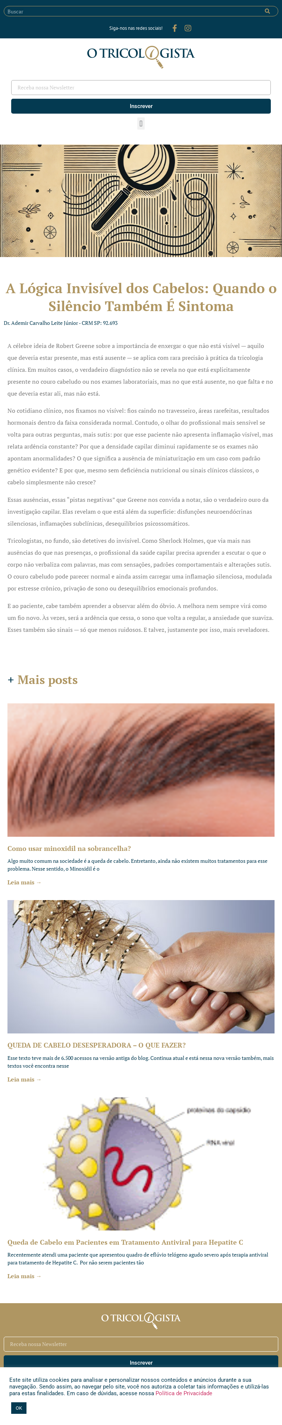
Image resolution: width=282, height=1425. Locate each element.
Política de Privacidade (183, 1393)
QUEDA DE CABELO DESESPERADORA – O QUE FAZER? (96, 1045)
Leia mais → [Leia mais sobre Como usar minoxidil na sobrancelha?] (24, 882)
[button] (140, 123)
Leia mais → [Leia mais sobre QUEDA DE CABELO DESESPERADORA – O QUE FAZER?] (24, 1079)
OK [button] (19, 1408)
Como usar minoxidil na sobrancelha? (69, 848)
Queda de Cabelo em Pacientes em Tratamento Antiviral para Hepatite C (125, 1242)
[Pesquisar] (267, 11)
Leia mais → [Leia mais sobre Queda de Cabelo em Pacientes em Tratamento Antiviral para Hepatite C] (24, 1276)
